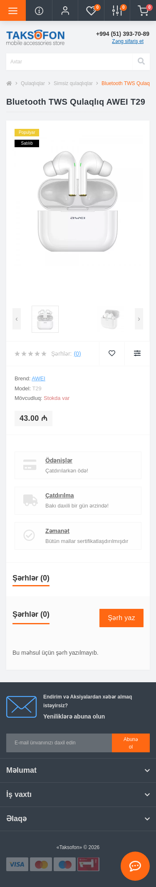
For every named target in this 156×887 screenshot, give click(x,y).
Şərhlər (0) (31, 578)
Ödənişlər (58, 460)
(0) (77, 353)
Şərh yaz (121, 617)
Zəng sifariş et (128, 41)
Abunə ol (131, 743)
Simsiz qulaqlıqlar (73, 83)
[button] (65, 10)
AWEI (38, 378)
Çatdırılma (59, 495)
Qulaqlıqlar (33, 83)
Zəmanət (57, 531)
